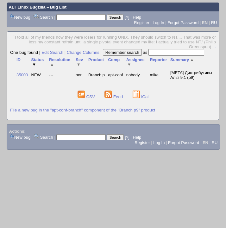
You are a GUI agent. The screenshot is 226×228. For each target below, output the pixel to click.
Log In (158, 22)
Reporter (158, 59)
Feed (114, 96)
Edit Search (52, 52)
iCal (141, 96)
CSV (87, 96)
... (214, 46)
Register (141, 22)
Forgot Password (182, 22)
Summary (182, 59)
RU (214, 22)
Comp (114, 59)
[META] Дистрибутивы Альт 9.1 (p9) (191, 75)
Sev (79, 62)
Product (96, 59)
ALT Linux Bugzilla (27, 7)
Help (137, 17)
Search (46, 17)
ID (18, 59)
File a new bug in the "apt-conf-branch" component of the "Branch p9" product (82, 110)
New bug (22, 17)
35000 (22, 75)
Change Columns (83, 52)
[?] (127, 17)
